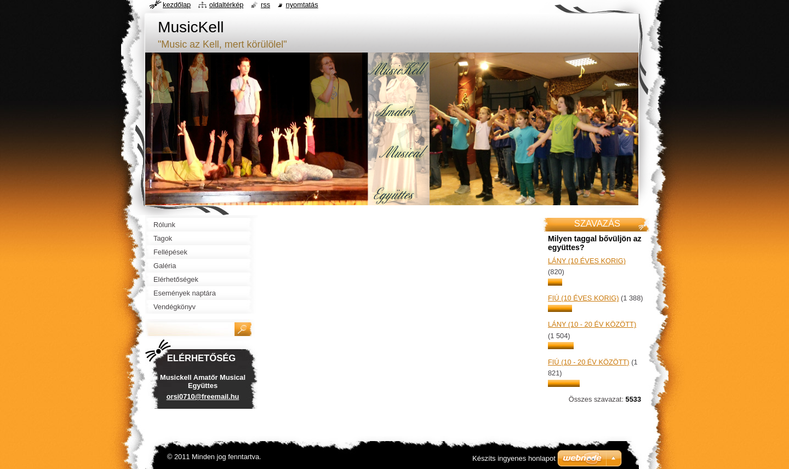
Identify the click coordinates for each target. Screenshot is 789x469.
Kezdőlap (177, 5)
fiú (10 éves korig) (583, 298)
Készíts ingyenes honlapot (514, 458)
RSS (265, 5)
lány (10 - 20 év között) (592, 324)
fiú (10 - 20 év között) (589, 362)
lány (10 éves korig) (587, 261)
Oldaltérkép (226, 5)
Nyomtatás (302, 5)
